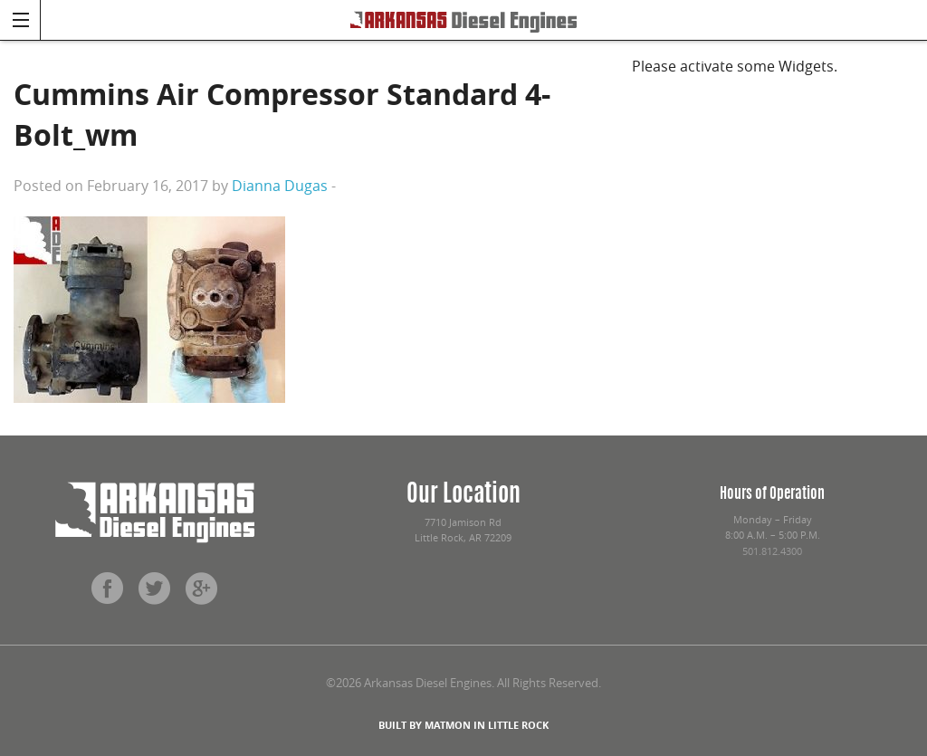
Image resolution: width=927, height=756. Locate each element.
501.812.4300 (772, 551)
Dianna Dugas (280, 186)
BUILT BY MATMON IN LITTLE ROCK (463, 725)
